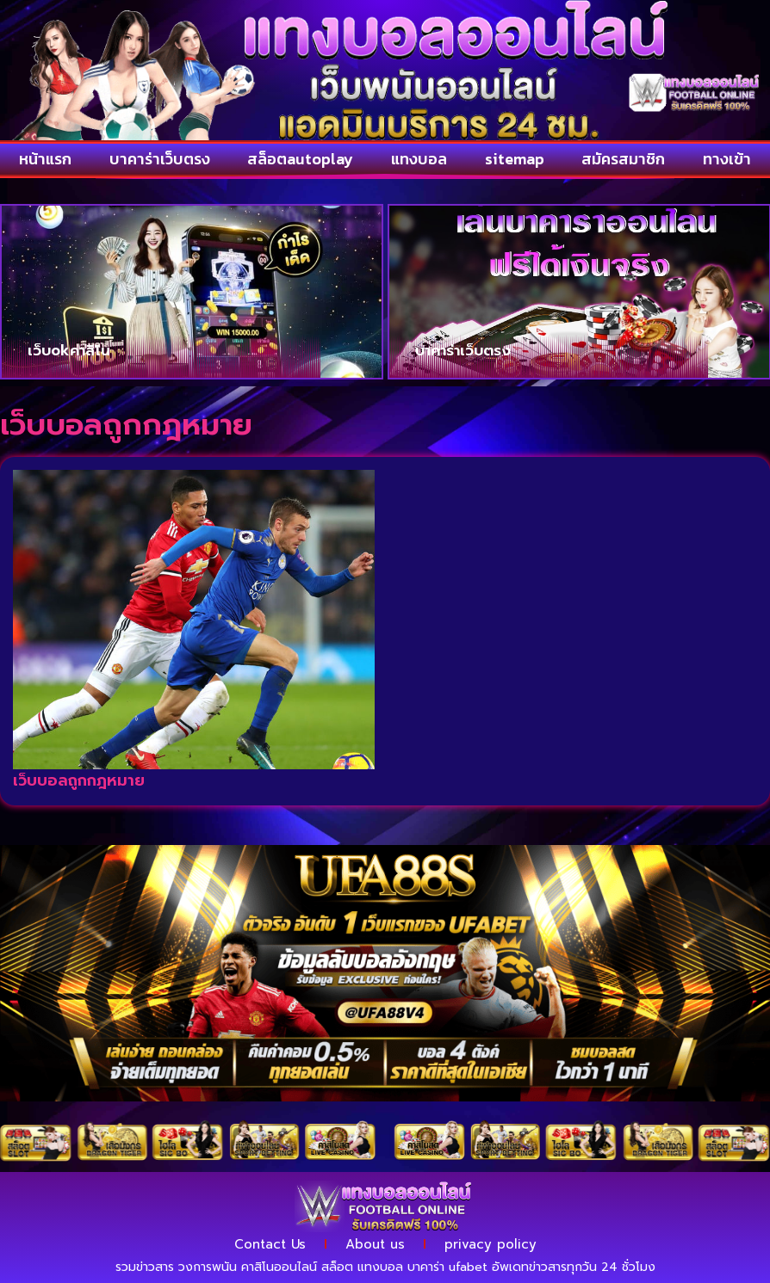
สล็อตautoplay (300, 158)
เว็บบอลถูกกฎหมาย (79, 780)
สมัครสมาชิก (623, 158)
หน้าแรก (45, 158)
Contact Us (270, 1244)
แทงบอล (419, 158)
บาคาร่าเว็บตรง (159, 158)
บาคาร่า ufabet (447, 1267)
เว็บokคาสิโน (69, 350)
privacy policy (490, 1244)
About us (375, 1244)
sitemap (514, 158)
